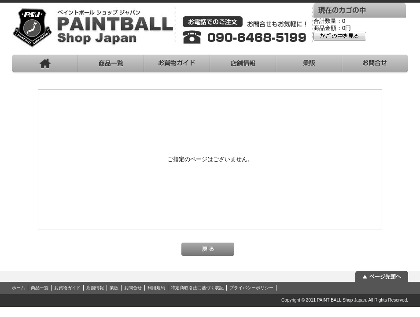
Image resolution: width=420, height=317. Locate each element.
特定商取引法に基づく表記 (197, 287)
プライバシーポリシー (251, 287)
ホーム (18, 287)
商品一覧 (39, 287)
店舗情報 (95, 287)
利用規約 (156, 287)
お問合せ (133, 287)
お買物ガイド (67, 287)
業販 (114, 287)
